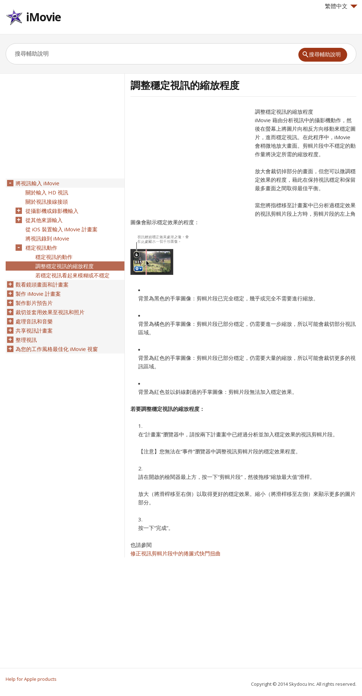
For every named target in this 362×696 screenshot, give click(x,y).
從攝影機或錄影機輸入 (51, 210)
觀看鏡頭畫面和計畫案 (42, 284)
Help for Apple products (31, 679)
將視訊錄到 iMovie (47, 238)
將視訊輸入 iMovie (37, 183)
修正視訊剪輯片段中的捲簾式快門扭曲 (175, 553)
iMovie (43, 16)
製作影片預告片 (34, 302)
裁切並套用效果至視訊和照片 (50, 312)
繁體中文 (341, 6)
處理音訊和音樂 (34, 321)
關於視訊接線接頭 (46, 201)
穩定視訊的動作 (53, 256)
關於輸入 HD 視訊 (46, 192)
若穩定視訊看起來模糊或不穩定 (72, 275)
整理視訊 (26, 339)
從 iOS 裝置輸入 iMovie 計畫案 (61, 229)
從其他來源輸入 (44, 219)
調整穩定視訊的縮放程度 (64, 266)
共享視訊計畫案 (34, 330)
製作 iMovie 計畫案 (38, 293)
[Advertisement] (189, 156)
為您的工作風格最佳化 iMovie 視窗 (57, 348)
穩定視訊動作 (41, 247)
